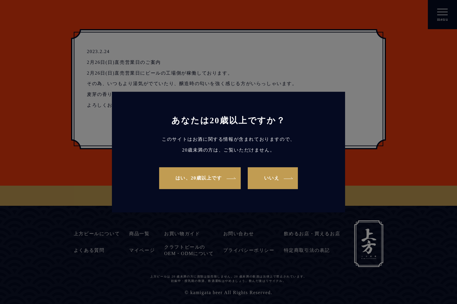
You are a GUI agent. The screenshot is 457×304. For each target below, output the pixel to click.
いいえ (272, 177)
